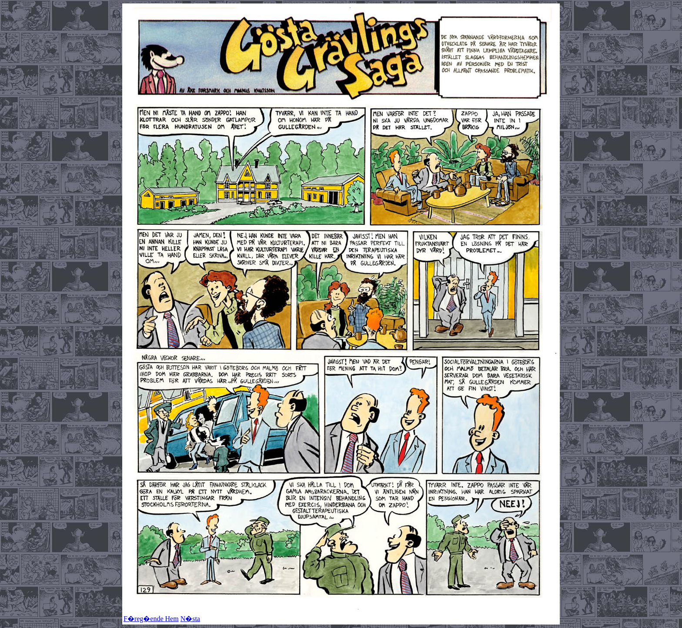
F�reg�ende (144, 618)
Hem (172, 618)
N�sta (190, 618)
